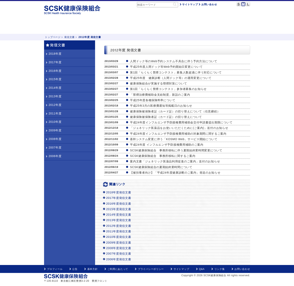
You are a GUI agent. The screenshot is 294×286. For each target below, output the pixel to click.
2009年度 (53, 130)
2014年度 (53, 87)
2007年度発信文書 (118, 253)
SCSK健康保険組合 (72, 10)
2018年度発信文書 (118, 192)
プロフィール (53, 269)
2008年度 (53, 139)
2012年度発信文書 (118, 225)
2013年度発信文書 (118, 220)
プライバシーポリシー (149, 269)
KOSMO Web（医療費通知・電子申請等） (232, 26)
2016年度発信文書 (118, 203)
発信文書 (69, 37)
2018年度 (53, 53)
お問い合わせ (208, 4)
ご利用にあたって (116, 269)
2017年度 (53, 62)
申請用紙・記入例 (179, 26)
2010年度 (53, 121)
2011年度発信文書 (118, 231)
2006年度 (53, 156)
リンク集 (218, 269)
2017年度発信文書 (118, 198)
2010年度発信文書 (118, 236)
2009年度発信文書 (118, 242)
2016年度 (53, 70)
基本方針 (91, 269)
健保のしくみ (79, 26)
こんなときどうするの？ (112, 26)
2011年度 (53, 113)
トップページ (54, 26)
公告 (73, 269)
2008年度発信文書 (118, 248)
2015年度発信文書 (118, 209)
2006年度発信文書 (118, 259)
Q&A (205, 26)
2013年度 (53, 96)
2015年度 (53, 79)
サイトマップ (189, 4)
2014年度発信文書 (118, 214)
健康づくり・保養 (147, 26)
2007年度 (53, 147)
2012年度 (53, 104)
